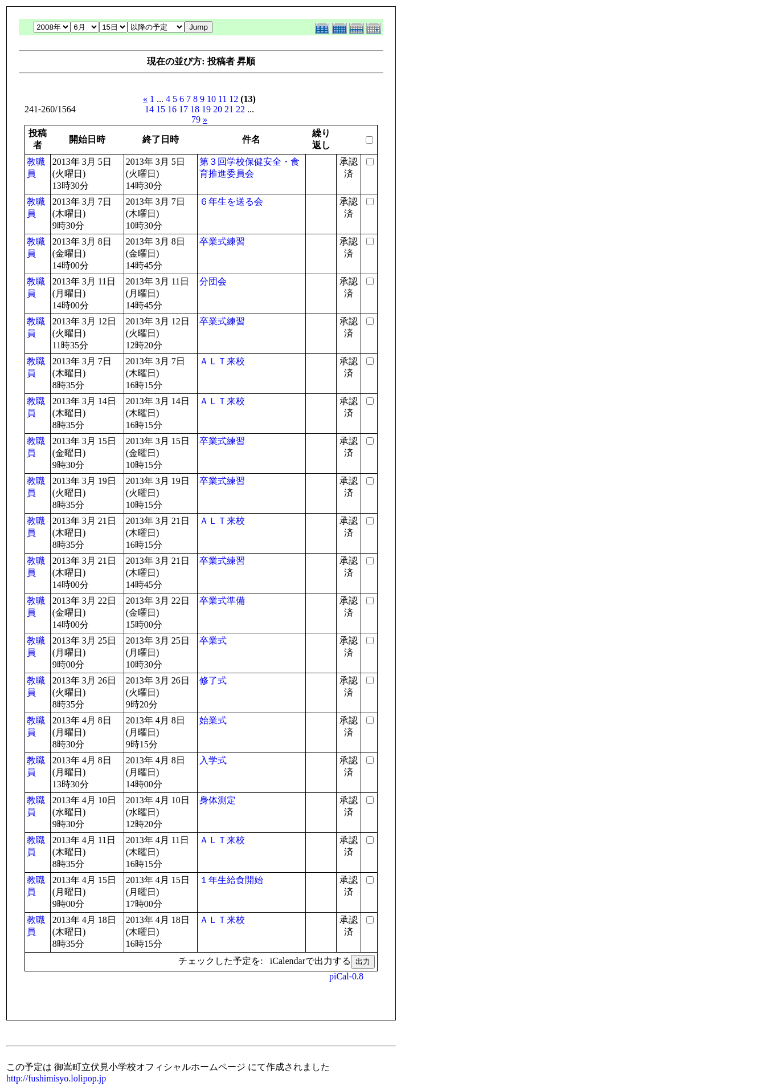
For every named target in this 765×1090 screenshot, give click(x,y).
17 (183, 109)
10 (211, 99)
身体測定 (217, 800)
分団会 (213, 281)
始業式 (213, 720)
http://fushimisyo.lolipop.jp (56, 1078)
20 (217, 109)
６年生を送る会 (231, 201)
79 (196, 119)
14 (149, 109)
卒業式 (213, 640)
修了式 (213, 680)
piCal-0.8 (346, 976)
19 (206, 109)
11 (222, 99)
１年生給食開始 (231, 880)
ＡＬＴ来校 (222, 361)
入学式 (213, 760)
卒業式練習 (222, 241)
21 (229, 109)
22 (240, 109)
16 (172, 109)
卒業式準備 (222, 600)
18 (194, 109)
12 (233, 99)
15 (160, 109)
